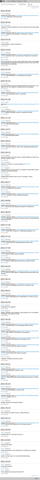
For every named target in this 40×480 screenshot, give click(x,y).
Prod (8, 1)
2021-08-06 (5, 200)
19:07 (2, 448)
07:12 (2, 257)
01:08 (2, 310)
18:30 (2, 432)
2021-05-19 (5, 408)
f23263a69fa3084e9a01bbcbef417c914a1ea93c (20, 253)
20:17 (2, 443)
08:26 (2, 239)
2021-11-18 (5, 117)
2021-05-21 (5, 364)
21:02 (2, 293)
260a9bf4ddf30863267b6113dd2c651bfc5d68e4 (20, 146)
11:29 (2, 454)
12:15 (2, 90)
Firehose (19, 1)
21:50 (2, 155)
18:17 (2, 52)
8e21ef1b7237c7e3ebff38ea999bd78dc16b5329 (20, 260)
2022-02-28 (5, 69)
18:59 (2, 386)
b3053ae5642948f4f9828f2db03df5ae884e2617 (20, 206)
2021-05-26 (5, 319)
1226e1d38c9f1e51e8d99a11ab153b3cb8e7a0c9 (20, 75)
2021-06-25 (5, 266)
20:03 (2, 162)
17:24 (2, 400)
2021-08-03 (5, 212)
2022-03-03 (5, 49)
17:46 (2, 215)
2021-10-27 (5, 129)
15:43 (2, 336)
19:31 (2, 175)
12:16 (2, 84)
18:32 (2, 132)
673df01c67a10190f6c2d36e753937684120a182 (20, 55)
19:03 (2, 185)
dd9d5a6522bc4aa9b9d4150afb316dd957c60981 (20, 345)
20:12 (2, 25)
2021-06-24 (5, 279)
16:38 (2, 322)
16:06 (2, 42)
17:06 (2, 13)
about (36, 478)
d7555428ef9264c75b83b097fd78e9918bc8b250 (20, 230)
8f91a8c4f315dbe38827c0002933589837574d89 (20, 241)
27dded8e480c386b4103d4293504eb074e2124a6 (20, 194)
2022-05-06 (5, 11)
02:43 (2, 357)
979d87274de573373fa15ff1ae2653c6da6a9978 (20, 369)
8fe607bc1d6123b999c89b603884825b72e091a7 (20, 324)
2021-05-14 (5, 418)
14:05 (2, 72)
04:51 (2, 374)
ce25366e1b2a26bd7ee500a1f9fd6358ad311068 (20, 123)
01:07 (2, 144)
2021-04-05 (5, 440)
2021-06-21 (5, 290)
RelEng (13, 1)
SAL (2, 1)
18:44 (2, 192)
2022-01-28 (5, 99)
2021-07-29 (5, 225)
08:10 (2, 282)
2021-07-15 (5, 236)
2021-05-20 (5, 384)
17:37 (2, 393)
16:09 (2, 203)
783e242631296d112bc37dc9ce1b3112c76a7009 (20, 16)
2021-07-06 (5, 248)
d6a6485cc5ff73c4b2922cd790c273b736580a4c (19, 331)
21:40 (2, 121)
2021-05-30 (5, 302)
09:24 (2, 367)
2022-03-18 (5, 39)
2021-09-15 (5, 152)
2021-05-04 (5, 429)
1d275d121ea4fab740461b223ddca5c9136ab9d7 (20, 217)
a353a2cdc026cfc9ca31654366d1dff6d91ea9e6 (20, 134)
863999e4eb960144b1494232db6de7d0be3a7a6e (20, 376)
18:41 (2, 227)
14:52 (2, 411)
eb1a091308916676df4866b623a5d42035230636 (19, 396)
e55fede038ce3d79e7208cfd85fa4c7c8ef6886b (20, 423)
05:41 (2, 305)
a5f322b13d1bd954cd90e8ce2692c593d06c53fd (20, 338)
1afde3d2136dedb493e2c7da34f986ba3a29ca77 (20, 296)
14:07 (2, 102)
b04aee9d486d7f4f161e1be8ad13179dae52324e (20, 187)
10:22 (2, 343)
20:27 (2, 464)
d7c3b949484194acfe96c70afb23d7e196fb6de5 (20, 284)
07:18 (2, 251)
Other (25, 1)
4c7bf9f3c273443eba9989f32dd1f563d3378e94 (20, 111)
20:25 (2, 470)
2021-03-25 (5, 461)
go (31, 4)
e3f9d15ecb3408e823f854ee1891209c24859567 (20, 93)
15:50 (2, 329)
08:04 (2, 59)
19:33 (2, 168)
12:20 (2, 421)
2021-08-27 (5, 182)
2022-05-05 (5, 22)
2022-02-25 (5, 81)
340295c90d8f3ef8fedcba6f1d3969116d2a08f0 (20, 389)
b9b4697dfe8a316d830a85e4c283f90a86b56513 (20, 33)
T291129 (27, 164)
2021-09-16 (5, 141)
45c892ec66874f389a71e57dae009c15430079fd (20, 271)
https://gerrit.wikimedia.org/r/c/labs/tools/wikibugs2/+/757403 (20, 104)
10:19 (2, 350)
